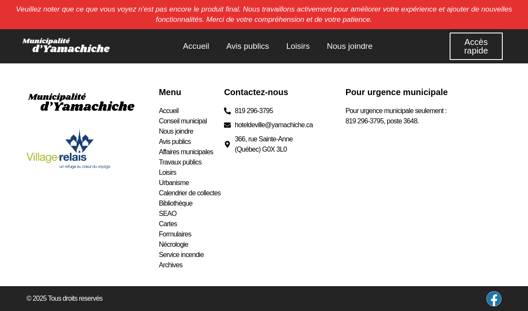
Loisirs (298, 46)
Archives (170, 265)
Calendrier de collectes (190, 193)
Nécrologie (173, 244)
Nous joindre (350, 46)
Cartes (168, 223)
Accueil (196, 46)
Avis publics (247, 46)
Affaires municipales (186, 152)
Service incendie (181, 254)
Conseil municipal (183, 121)
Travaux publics (180, 162)
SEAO (167, 213)
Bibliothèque (175, 203)
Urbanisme (174, 182)
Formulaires (175, 234)
